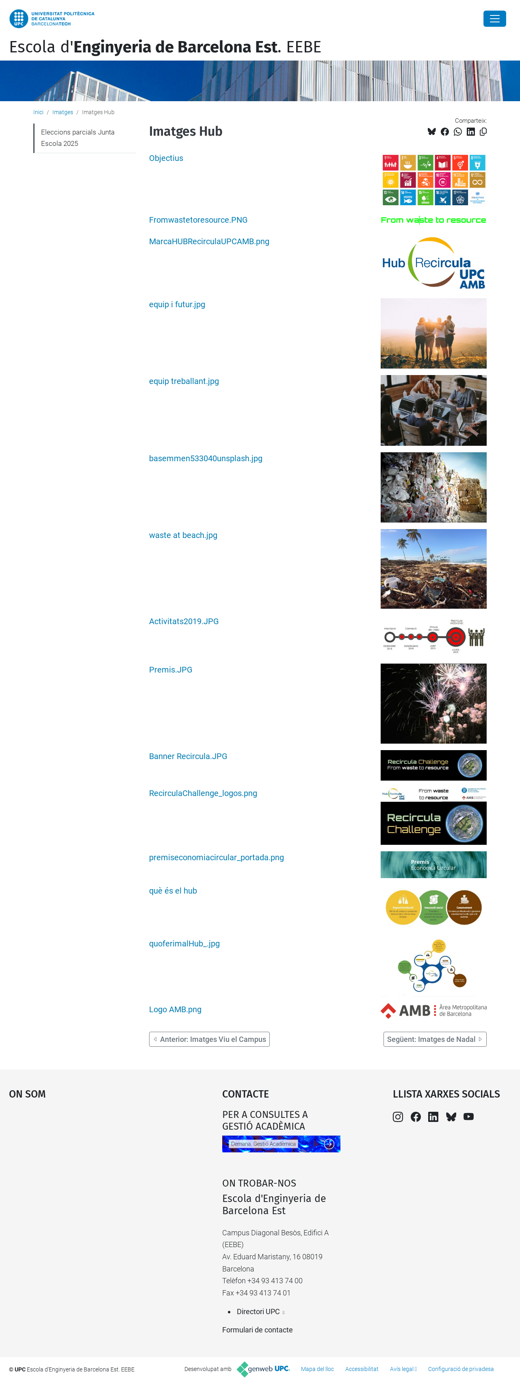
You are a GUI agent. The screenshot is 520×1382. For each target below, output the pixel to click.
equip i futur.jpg (177, 304)
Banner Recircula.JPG (188, 756)
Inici (38, 112)
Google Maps (89, 1170)
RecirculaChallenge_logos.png (203, 793)
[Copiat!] (483, 132)
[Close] (494, 19)
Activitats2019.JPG (184, 621)
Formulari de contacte (257, 1330)
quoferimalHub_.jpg (184, 943)
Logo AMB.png (175, 1009)
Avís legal (402, 1369)
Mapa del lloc (317, 1369)
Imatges (62, 112)
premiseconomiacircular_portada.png (216, 857)
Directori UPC (258, 1311)
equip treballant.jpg (184, 381)
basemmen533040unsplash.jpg (205, 458)
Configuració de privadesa (461, 1369)
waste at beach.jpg (183, 535)
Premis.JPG (171, 670)
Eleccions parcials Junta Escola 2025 (78, 138)
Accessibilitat (362, 1369)
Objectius (166, 158)
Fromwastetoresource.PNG (198, 220)
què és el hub (173, 891)
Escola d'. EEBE (165, 47)
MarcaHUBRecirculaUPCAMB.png (209, 241)
